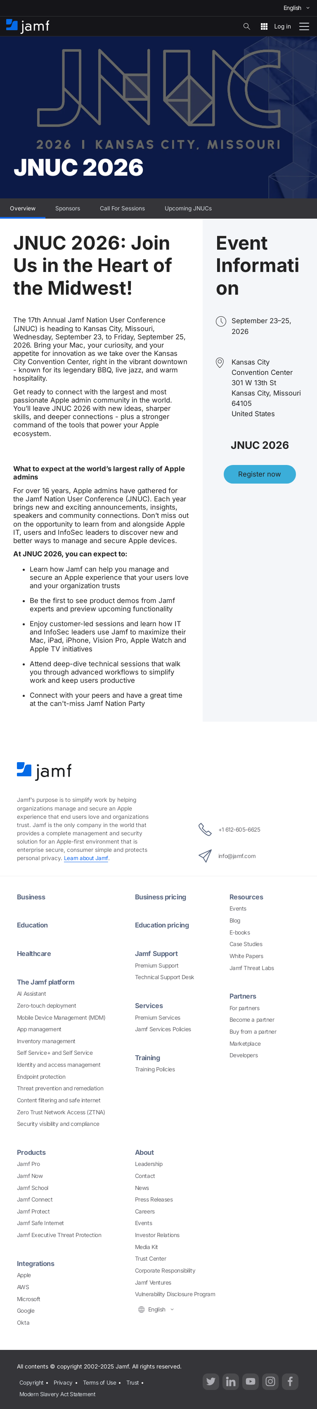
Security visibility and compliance (58, 1123)
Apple (24, 1274)
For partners (244, 1007)
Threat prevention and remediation (60, 1087)
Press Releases (154, 1198)
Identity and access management (59, 1064)
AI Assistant (31, 992)
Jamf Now (30, 1175)
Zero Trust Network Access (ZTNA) (61, 1111)
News (142, 1186)
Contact (145, 1175)
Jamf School (32, 1186)
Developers (243, 1054)
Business (31, 897)
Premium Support (156, 964)
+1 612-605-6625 (229, 829)
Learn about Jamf (86, 858)
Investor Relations (157, 1234)
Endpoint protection (41, 1076)
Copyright (31, 1380)
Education (33, 925)
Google (25, 1309)
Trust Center (150, 1257)
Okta (23, 1321)
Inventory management (46, 1040)
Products (31, 1151)
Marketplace (245, 1043)
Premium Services (157, 1016)
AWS (23, 1286)
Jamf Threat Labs (251, 967)
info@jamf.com (225, 856)
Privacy (62, 1380)
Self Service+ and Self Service (55, 1052)
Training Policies (155, 1068)
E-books (239, 932)
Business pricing (161, 897)
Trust (132, 1380)
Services (149, 1005)
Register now (259, 474)
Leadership (149, 1163)
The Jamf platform (46, 981)
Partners (243, 996)
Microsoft (28, 1298)
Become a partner (251, 1019)
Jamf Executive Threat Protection (59, 1234)
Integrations (36, 1262)
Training (148, 1057)
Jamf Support (157, 953)
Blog (234, 920)
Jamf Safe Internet (40, 1222)
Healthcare (35, 953)
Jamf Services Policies (163, 1028)
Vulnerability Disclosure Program (175, 1293)
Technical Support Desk (164, 976)
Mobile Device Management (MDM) (61, 1016)
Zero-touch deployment (46, 1004)
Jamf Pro (28, 1163)
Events (237, 908)
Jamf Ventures (153, 1281)
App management (39, 1028)
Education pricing (163, 925)
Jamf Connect (35, 1198)
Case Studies (246, 944)
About (145, 1151)
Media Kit (146, 1245)
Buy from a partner (253, 1031)
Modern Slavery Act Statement (57, 1391)
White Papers (246, 955)
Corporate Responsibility (165, 1269)
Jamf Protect (33, 1210)
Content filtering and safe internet (58, 1099)
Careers (145, 1210)
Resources (246, 897)
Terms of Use (99, 1380)
